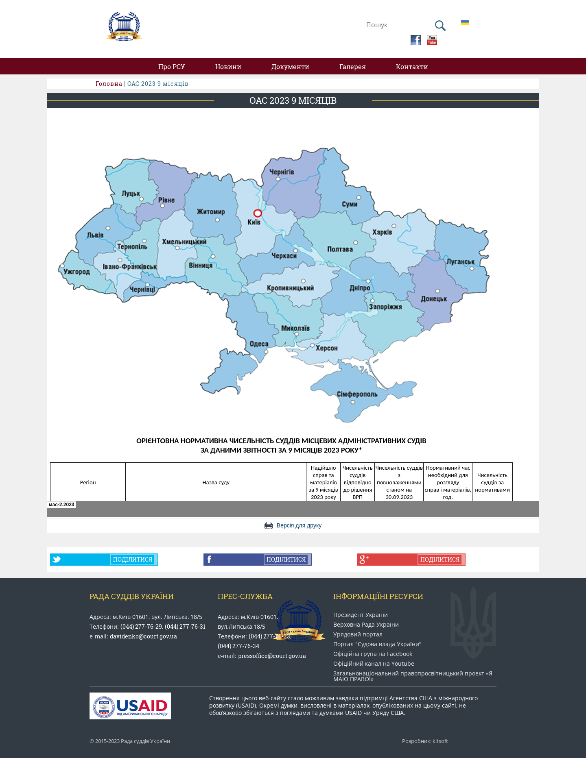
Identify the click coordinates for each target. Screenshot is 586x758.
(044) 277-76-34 (238, 646)
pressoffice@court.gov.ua (272, 656)
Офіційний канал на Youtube (373, 664)
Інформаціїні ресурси (378, 596)
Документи (290, 66)
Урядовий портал (358, 634)
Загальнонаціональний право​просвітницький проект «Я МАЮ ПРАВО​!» (412, 676)
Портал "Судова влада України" (377, 644)
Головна (109, 83)
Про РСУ (171, 66)
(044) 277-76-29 (141, 626)
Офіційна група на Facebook (372, 654)
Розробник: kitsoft (425, 741)
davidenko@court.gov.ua (143, 636)
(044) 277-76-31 (185, 626)
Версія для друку (299, 525)
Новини (228, 66)
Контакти (412, 66)
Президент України (360, 615)
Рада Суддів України (132, 596)
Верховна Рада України (366, 624)
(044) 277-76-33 (269, 636)
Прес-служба (245, 596)
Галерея (352, 66)
